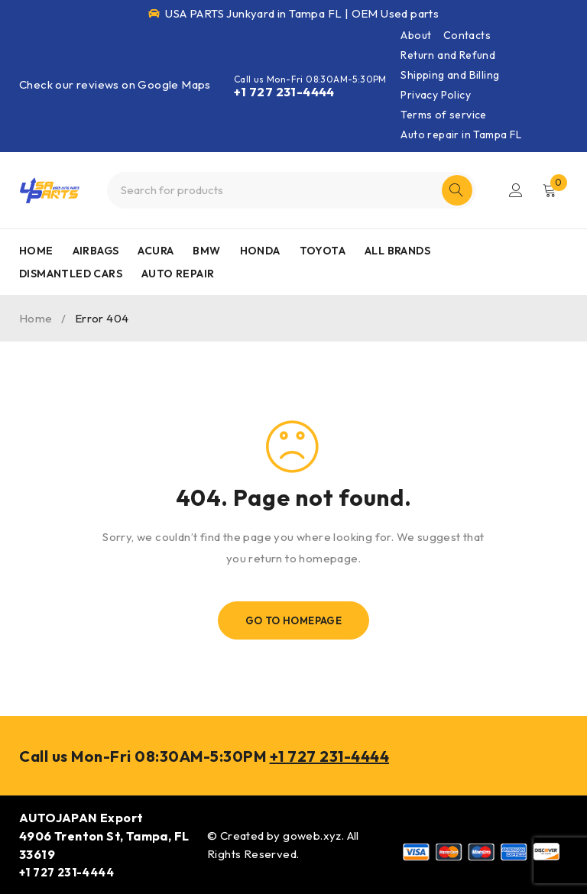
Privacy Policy (436, 95)
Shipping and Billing (450, 75)
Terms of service (443, 114)
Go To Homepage (293, 620)
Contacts (467, 35)
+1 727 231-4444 (284, 92)
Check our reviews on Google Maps (115, 84)
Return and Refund (448, 55)
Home (36, 318)
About (416, 35)
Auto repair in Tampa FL (461, 134)
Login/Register (516, 190)
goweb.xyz (312, 835)
